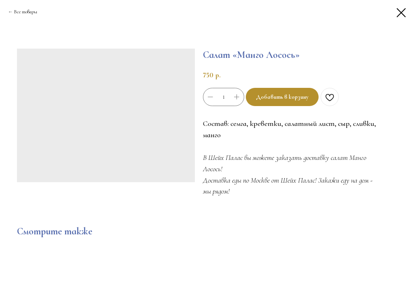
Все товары (25, 12)
